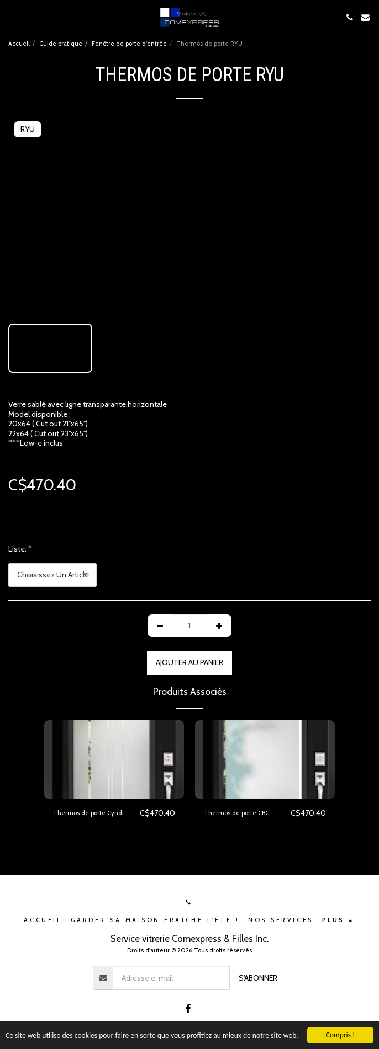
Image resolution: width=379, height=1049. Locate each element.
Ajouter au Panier (189, 662)
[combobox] (52, 575)
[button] (12, 17)
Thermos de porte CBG (236, 813)
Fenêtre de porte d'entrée (129, 43)
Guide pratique (60, 43)
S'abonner (258, 978)
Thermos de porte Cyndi (88, 813)
